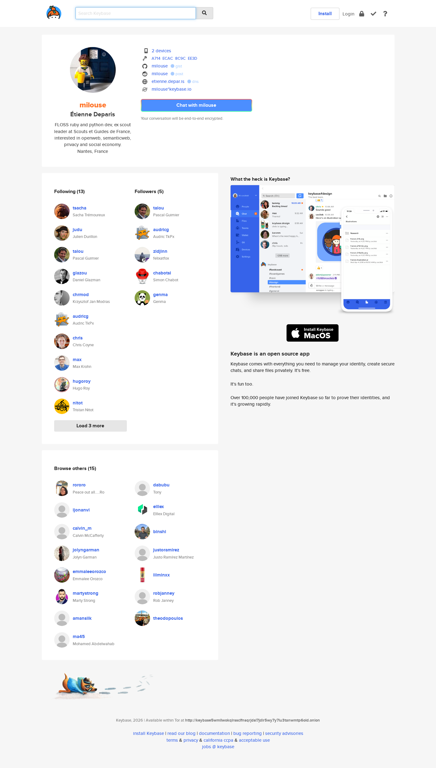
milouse (160, 66)
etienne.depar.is (168, 81)
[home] (53, 11)
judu (77, 229)
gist (176, 66)
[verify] (373, 14)
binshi (159, 531)
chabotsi (162, 273)
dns (193, 81)
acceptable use (254, 740)
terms (172, 740)
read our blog (181, 733)
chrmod (81, 294)
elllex (158, 506)
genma (160, 294)
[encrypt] (361, 14)
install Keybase (148, 733)
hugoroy (82, 381)
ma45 (79, 636)
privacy (190, 740)
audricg (80, 316)
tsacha (79, 208)
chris (78, 337)
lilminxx (161, 575)
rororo (79, 484)
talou (78, 251)
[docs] (385, 14)
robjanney (164, 593)
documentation (214, 733)
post (177, 74)
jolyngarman (86, 549)
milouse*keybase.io (172, 89)
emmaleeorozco (89, 571)
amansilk (82, 618)
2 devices (161, 50)
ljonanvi (81, 510)
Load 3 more (90, 425)
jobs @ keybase (218, 746)
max (77, 359)
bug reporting (247, 733)
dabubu (161, 484)
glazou (80, 273)
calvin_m (82, 528)
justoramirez (166, 549)
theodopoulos (168, 618)
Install (325, 13)
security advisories (284, 733)
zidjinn (160, 251)
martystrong (85, 593)
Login (348, 14)
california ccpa (218, 740)
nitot (78, 402)
